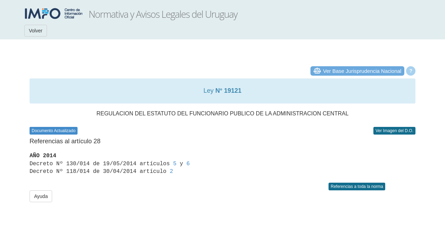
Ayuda (41, 196)
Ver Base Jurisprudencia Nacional (362, 71)
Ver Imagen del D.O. (394, 130)
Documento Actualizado (53, 130)
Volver (35, 30)
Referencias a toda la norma (357, 186)
